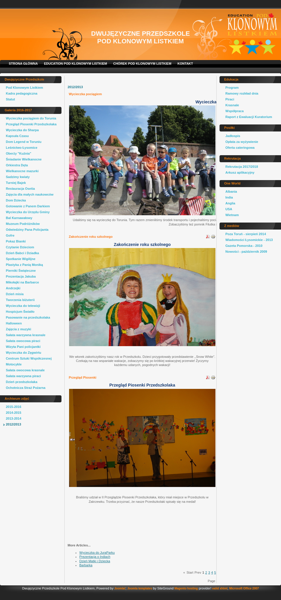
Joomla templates (139, 588)
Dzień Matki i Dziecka (94, 561)
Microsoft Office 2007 (244, 588)
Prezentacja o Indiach (94, 556)
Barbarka (85, 565)
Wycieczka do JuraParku (97, 552)
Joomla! (120, 588)
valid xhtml (219, 588)
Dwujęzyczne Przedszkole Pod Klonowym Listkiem (140, 37)
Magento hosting (186, 588)
